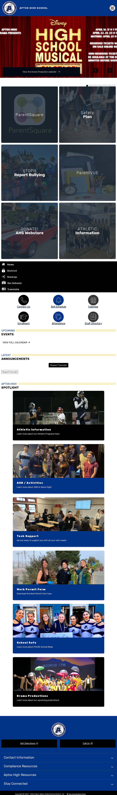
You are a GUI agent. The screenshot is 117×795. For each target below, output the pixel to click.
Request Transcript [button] (58, 365)
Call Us (88, 743)
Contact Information (19, 757)
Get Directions (29, 743)
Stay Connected (16, 783)
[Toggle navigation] (112, 8)
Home (10, 264)
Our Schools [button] (14, 283)
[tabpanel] (58, 47)
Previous (95, 70)
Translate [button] (13, 289)
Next (109, 70)
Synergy (12, 277)
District (12, 271)
